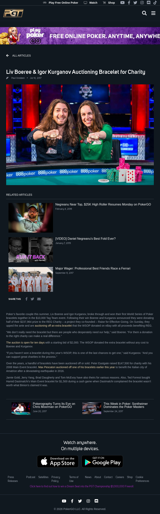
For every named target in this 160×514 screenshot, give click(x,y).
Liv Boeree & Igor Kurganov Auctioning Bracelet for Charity (75, 71)
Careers (120, 477)
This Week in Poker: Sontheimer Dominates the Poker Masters (126, 405)
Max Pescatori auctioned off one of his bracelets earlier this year (76, 367)
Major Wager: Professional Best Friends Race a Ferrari (92, 268)
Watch (90, 2)
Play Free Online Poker (60, 2)
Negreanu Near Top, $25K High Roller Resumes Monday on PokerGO (103, 204)
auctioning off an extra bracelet (53, 325)
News (88, 477)
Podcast (30, 477)
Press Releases (13, 479)
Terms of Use (73, 479)
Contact (108, 477)
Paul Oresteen (18, 78)
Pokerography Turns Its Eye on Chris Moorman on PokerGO (54, 405)
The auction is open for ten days (25, 342)
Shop (109, 2)
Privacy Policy (55, 479)
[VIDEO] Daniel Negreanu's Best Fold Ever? (85, 238)
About (97, 477)
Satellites (43, 477)
